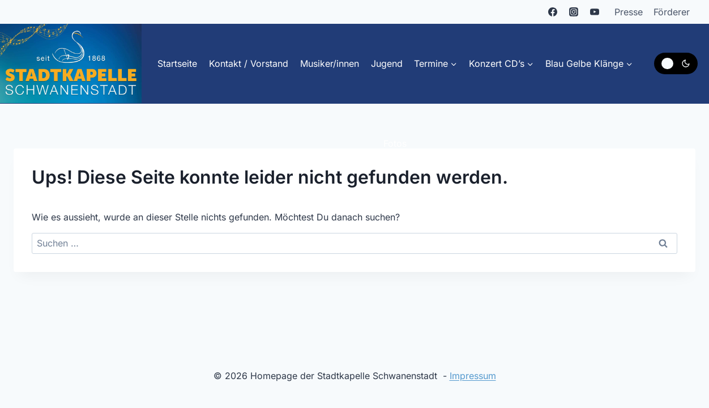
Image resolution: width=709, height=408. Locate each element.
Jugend (387, 63)
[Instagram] (574, 12)
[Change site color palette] (676, 63)
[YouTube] (595, 12)
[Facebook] (553, 12)
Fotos (395, 143)
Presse (628, 12)
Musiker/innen (329, 63)
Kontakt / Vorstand (248, 63)
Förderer (672, 12)
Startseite (177, 63)
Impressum (473, 375)
